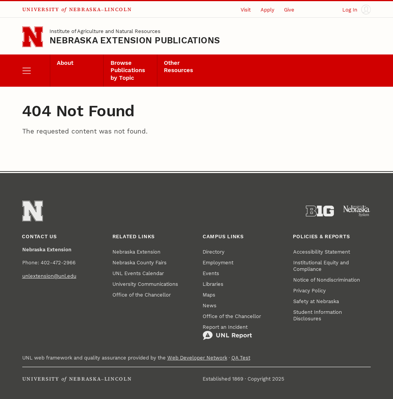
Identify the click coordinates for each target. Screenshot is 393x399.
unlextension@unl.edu (49, 276)
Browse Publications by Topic (128, 70)
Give (289, 10)
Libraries (213, 284)
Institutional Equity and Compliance (321, 266)
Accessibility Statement (321, 252)
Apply (267, 10)
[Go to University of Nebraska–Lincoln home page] (32, 36)
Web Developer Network (197, 358)
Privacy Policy (309, 290)
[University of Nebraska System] (357, 211)
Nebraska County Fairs (139, 262)
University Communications (145, 284)
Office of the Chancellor (141, 295)
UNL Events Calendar (138, 273)
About (65, 63)
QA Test (240, 358)
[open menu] (36, 70)
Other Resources (178, 67)
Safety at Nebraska (316, 301)
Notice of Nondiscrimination (326, 280)
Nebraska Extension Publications (135, 40)
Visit (246, 10)
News (209, 305)
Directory (214, 252)
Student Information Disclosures (317, 315)
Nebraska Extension (136, 252)
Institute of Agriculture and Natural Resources (105, 31)
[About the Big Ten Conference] (320, 211)
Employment (218, 262)
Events (211, 273)
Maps (209, 295)
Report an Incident (227, 332)
